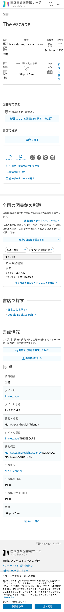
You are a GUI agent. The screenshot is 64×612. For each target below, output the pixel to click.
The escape (12, 396)
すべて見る (59, 71)
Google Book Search (22, 314)
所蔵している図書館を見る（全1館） (32, 119)
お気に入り (10, 157)
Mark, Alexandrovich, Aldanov (23, 452)
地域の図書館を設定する (40, 240)
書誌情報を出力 (15, 172)
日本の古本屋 (17, 309)
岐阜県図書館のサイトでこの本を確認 (36, 283)
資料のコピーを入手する (15, 570)
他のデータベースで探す (20, 178)
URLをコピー (21, 157)
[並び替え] (16, 249)
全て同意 (47, 606)
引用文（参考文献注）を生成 (22, 166)
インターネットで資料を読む (18, 565)
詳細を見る (9, 597)
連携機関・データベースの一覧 (42, 221)
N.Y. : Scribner (13, 471)
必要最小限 (17, 606)
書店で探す (32, 140)
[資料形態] (41, 249)
